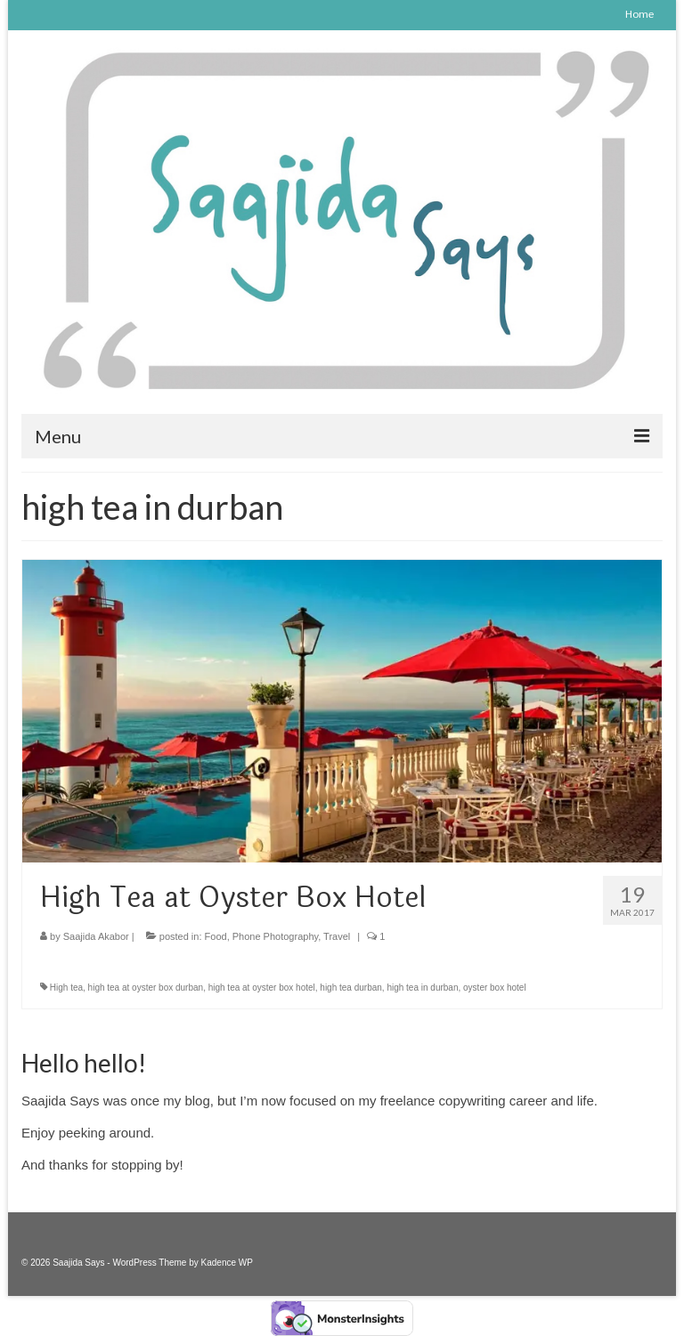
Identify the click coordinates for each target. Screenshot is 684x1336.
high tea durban (351, 987)
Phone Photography (275, 936)
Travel (336, 936)
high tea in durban (422, 987)
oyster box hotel (494, 987)
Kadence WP (227, 1262)
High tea (66, 987)
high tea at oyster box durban (146, 987)
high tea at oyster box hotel (261, 987)
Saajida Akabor (96, 936)
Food (216, 936)
